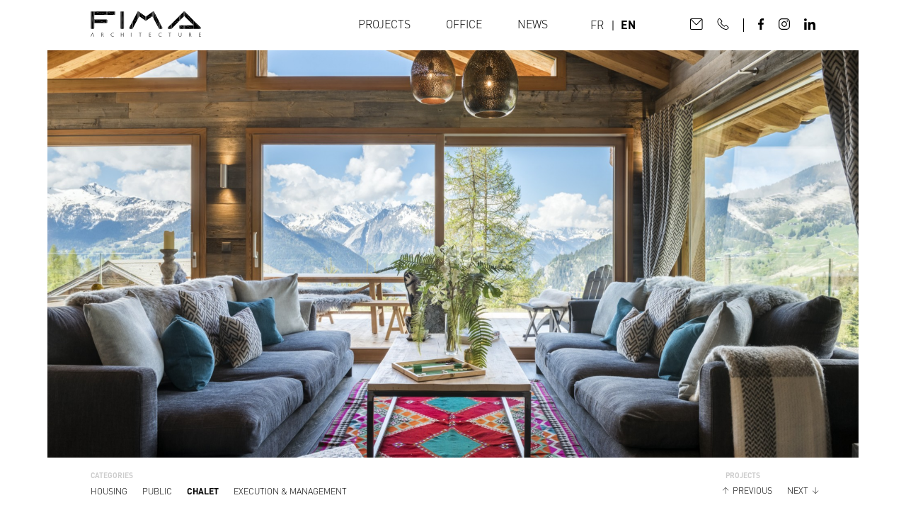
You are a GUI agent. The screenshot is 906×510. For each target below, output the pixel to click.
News (532, 24)
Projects (384, 24)
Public (157, 491)
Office (464, 24)
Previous (752, 490)
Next (797, 490)
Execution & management (290, 491)
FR (597, 25)
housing (109, 491)
